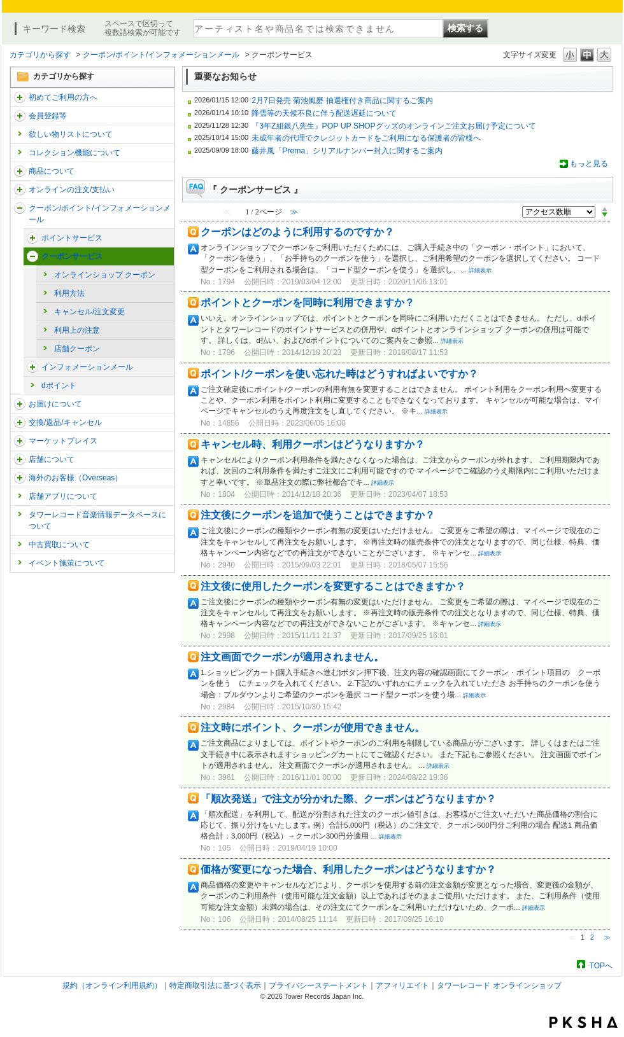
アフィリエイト (402, 985)
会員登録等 (48, 115)
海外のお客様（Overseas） (75, 477)
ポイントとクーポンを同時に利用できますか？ (308, 302)
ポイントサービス (72, 237)
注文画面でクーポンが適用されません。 (292, 656)
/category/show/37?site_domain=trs (19, 189)
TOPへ (601, 965)
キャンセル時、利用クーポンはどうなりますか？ (313, 444)
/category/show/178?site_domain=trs (32, 367)
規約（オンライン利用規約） (112, 985)
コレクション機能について (74, 152)
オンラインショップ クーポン (104, 274)
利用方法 (69, 293)
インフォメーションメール (87, 367)
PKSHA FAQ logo (584, 1022)
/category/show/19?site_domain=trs (19, 422)
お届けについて (55, 404)
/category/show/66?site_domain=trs (32, 256)
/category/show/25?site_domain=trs (19, 478)
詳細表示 (480, 270)
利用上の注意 (77, 330)
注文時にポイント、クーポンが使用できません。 (313, 727)
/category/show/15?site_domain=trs (19, 171)
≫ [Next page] (607, 937)
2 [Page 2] (592, 937)
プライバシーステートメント (318, 985)
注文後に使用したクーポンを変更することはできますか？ (333, 586)
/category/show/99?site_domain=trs (19, 459)
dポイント (58, 385)
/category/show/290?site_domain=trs (19, 116)
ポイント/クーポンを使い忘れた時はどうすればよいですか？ (339, 373)
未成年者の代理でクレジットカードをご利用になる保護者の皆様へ (366, 138)
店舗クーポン (77, 348)
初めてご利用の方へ (63, 97)
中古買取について (59, 544)
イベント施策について (67, 563)
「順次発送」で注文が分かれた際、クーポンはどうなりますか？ (348, 798)
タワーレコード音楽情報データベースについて (97, 520)
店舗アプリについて (63, 496)
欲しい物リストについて (71, 134)
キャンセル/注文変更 (89, 311)
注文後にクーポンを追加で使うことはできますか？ (318, 515)
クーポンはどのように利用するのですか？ (297, 231)
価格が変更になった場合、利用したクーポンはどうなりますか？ (348, 869)
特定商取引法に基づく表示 (215, 985)
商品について (51, 171)
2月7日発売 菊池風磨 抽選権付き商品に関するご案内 (342, 100)
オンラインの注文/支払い (72, 189)
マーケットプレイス (63, 440)
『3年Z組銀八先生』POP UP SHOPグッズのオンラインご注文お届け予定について (394, 126)
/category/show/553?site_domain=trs (19, 441)
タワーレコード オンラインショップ (499, 985)
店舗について (51, 459)
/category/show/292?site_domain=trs (19, 208)
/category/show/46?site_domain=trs (19, 404)
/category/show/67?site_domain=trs (32, 238)
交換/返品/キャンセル (65, 422)
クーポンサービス (72, 256)
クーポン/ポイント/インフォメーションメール (161, 54)
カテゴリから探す (40, 54)
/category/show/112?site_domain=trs (19, 97)
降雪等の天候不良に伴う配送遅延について (324, 113)
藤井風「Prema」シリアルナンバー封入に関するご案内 (347, 150)
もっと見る (589, 163)
